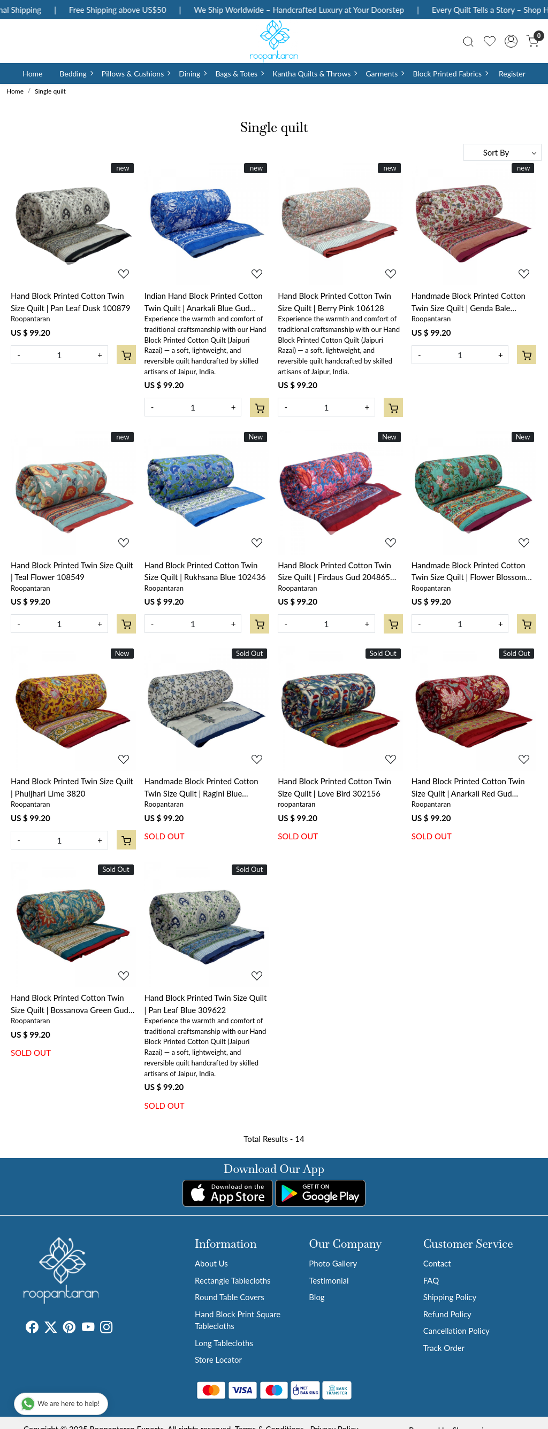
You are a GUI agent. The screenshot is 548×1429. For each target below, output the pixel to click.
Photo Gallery (333, 1263)
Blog (316, 1297)
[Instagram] (106, 1328)
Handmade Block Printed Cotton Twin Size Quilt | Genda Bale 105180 (469, 302)
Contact (437, 1263)
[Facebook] (32, 1328)
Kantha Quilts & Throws (314, 73)
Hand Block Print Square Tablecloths (237, 1320)
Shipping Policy (450, 1297)
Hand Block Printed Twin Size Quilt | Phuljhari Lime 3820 (72, 787)
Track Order (444, 1348)
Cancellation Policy (456, 1330)
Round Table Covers (229, 1297)
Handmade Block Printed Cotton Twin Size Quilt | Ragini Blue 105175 (201, 787)
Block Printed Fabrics (450, 73)
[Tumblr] (119, 1328)
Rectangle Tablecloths (233, 1280)
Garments (385, 73)
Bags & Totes (239, 73)
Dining (192, 73)
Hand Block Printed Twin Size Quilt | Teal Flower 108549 (72, 571)
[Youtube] (88, 1328)
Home (32, 73)
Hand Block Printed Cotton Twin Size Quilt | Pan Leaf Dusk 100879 (71, 302)
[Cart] (126, 354)
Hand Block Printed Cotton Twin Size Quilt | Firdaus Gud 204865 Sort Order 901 (334, 571)
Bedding (75, 73)
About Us (211, 1263)
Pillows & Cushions (136, 73)
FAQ (431, 1280)
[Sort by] (502, 152)
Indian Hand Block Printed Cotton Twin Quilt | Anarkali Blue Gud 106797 (203, 302)
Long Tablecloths (224, 1343)
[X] (50, 1328)
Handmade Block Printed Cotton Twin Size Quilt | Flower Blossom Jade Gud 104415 (469, 571)
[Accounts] (511, 41)
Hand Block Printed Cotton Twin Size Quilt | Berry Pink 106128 (334, 302)
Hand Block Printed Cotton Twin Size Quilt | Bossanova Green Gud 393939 (69, 1004)
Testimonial (328, 1280)
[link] (468, 41)
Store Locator (218, 1359)
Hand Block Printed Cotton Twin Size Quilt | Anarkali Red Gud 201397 (468, 787)
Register (512, 73)
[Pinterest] (69, 1328)
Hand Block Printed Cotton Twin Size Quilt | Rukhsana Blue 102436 (205, 571)
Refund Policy (447, 1314)
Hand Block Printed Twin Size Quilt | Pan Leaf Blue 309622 (205, 1004)
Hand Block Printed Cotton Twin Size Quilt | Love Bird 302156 (334, 787)
